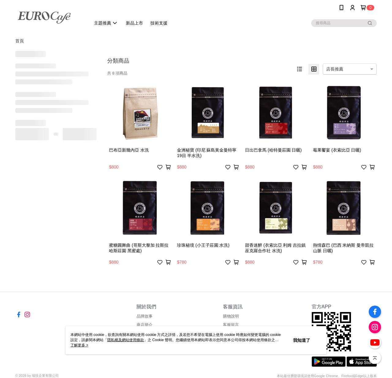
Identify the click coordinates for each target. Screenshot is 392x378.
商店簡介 (145, 324)
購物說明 (231, 316)
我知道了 (301, 340)
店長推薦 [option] (334, 69)
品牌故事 (145, 316)
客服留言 (231, 324)
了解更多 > (79, 345)
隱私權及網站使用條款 (125, 340)
